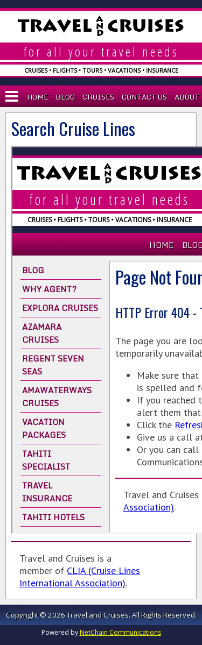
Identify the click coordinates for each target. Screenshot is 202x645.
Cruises (98, 97)
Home (37, 97)
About (187, 97)
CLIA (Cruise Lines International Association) (79, 576)
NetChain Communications (120, 632)
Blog (65, 97)
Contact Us (144, 97)
